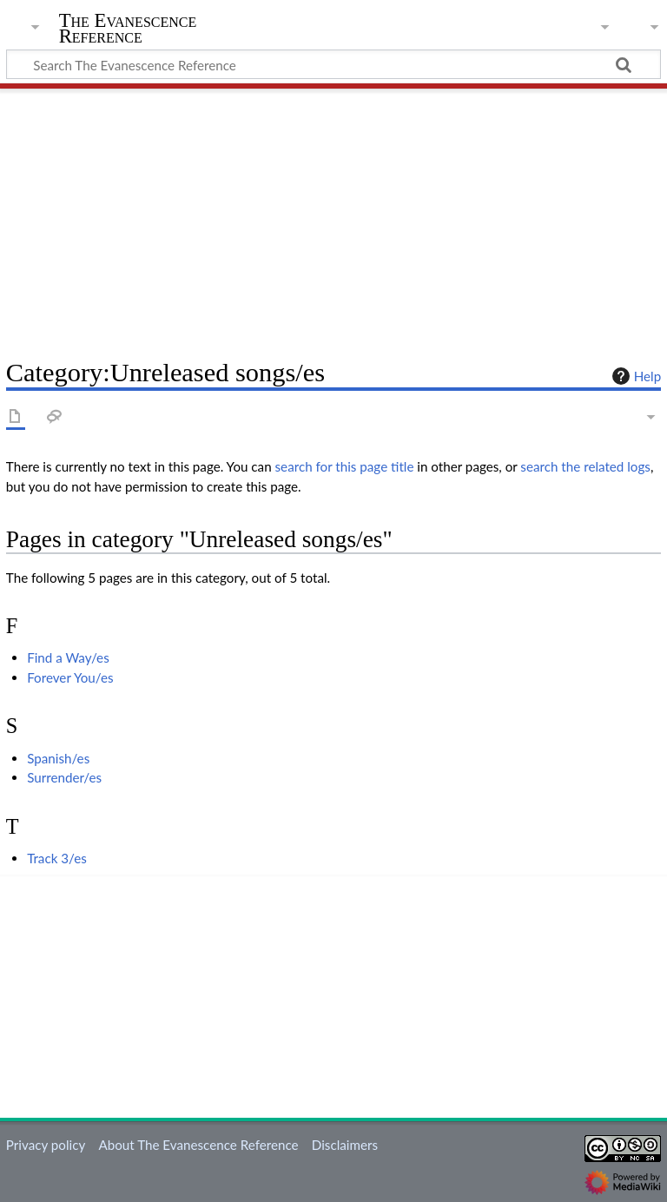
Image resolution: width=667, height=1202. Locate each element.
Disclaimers (345, 1144)
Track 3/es (57, 858)
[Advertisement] (333, 217)
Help (634, 376)
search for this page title (344, 466)
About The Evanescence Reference (198, 1144)
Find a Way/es (68, 657)
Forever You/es (70, 677)
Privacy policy (45, 1144)
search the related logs (585, 466)
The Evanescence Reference (128, 28)
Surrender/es (64, 777)
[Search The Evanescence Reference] (333, 64)
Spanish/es (58, 758)
